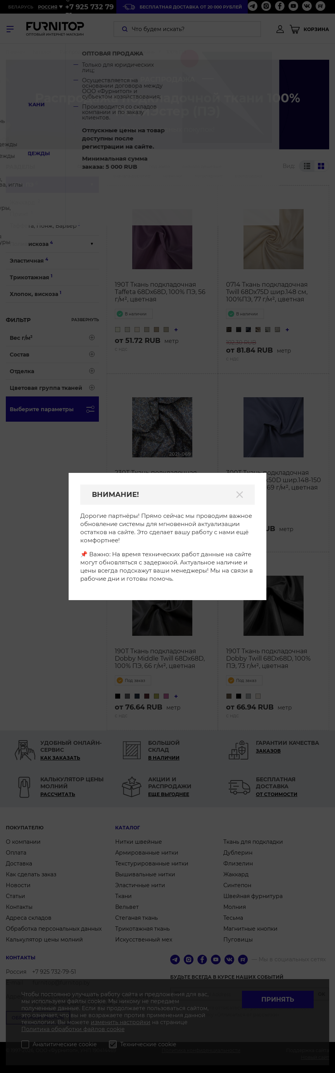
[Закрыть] (239, 495)
